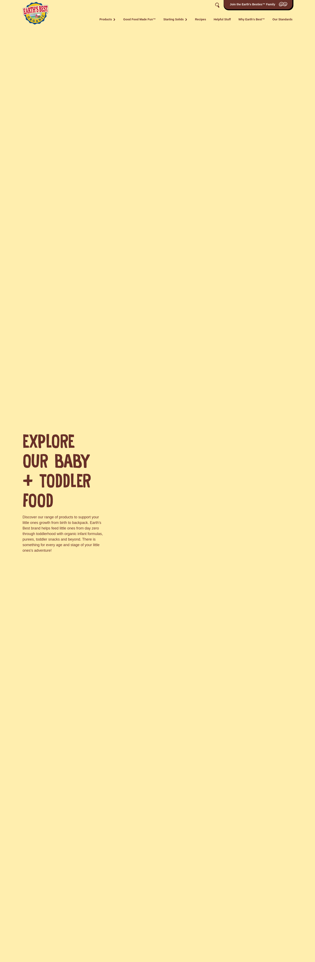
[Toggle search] (217, 5)
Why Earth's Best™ (251, 19)
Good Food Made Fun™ (139, 19)
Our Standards (282, 19)
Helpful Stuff (222, 19)
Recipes (200, 19)
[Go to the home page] (36, 12)
